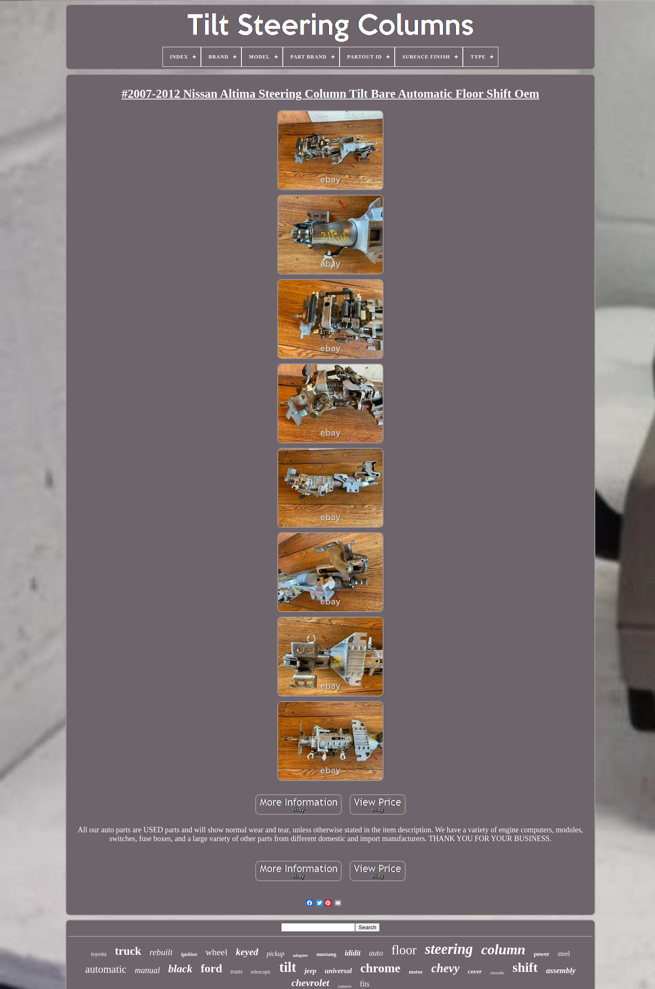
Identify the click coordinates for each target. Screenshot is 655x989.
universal (338, 971)
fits (364, 984)
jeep (310, 971)
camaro (344, 986)
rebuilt (161, 952)
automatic (106, 969)
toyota (99, 954)
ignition (189, 954)
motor (416, 972)
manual (147, 970)
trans (237, 972)
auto (376, 952)
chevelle (497, 973)
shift (525, 967)
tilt (287, 967)
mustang (326, 954)
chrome (380, 968)
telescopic (261, 972)
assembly (561, 970)
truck (128, 951)
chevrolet (311, 982)
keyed (247, 952)
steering (449, 949)
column (503, 949)
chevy (445, 968)
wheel (217, 952)
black (180, 969)
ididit (353, 953)
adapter (300, 955)
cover (475, 971)
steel (564, 953)
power (541, 954)
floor (403, 950)
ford (211, 968)
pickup (275, 953)
